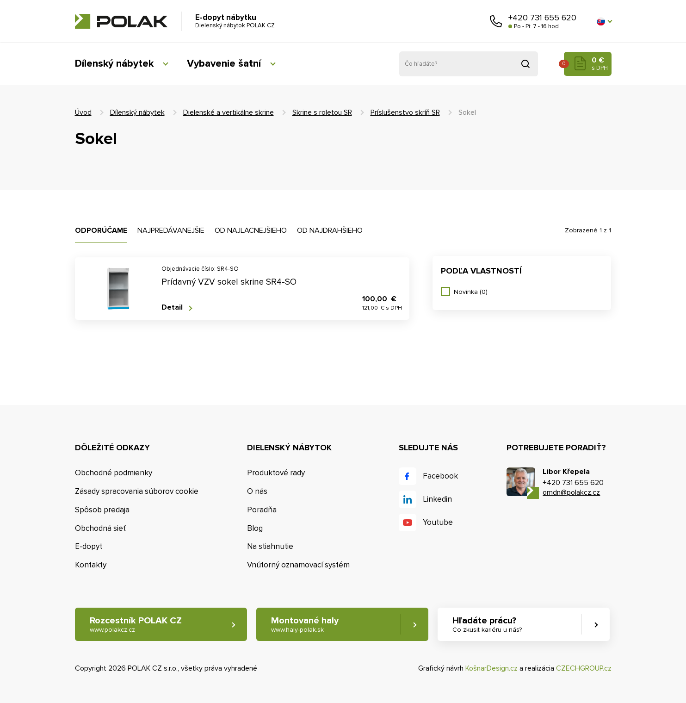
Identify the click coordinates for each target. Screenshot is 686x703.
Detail (172, 307)
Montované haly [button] (305, 624)
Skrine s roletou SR (322, 112)
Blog (255, 528)
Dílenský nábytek (114, 63)
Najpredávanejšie (170, 230)
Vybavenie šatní (224, 63)
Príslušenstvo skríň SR (405, 112)
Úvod (83, 112)
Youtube (438, 522)
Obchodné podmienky (113, 473)
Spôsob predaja (102, 510)
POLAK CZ (121, 21)
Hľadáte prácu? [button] (487, 624)
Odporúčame (101, 230)
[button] (604, 21)
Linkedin (437, 499)
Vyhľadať (525, 63)
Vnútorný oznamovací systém (298, 565)
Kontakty (90, 565)
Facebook (440, 476)
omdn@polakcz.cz (571, 492)
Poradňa (262, 510)
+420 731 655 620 (542, 17)
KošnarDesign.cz (491, 668)
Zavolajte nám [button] (495, 21)
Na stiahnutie (270, 546)
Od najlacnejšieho (251, 230)
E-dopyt (88, 546)
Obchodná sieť (100, 528)
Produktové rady (276, 473)
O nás (257, 491)
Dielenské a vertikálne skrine (228, 112)
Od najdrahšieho (330, 230)
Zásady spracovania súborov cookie (136, 491)
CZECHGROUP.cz (584, 668)
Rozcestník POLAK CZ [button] (136, 624)
